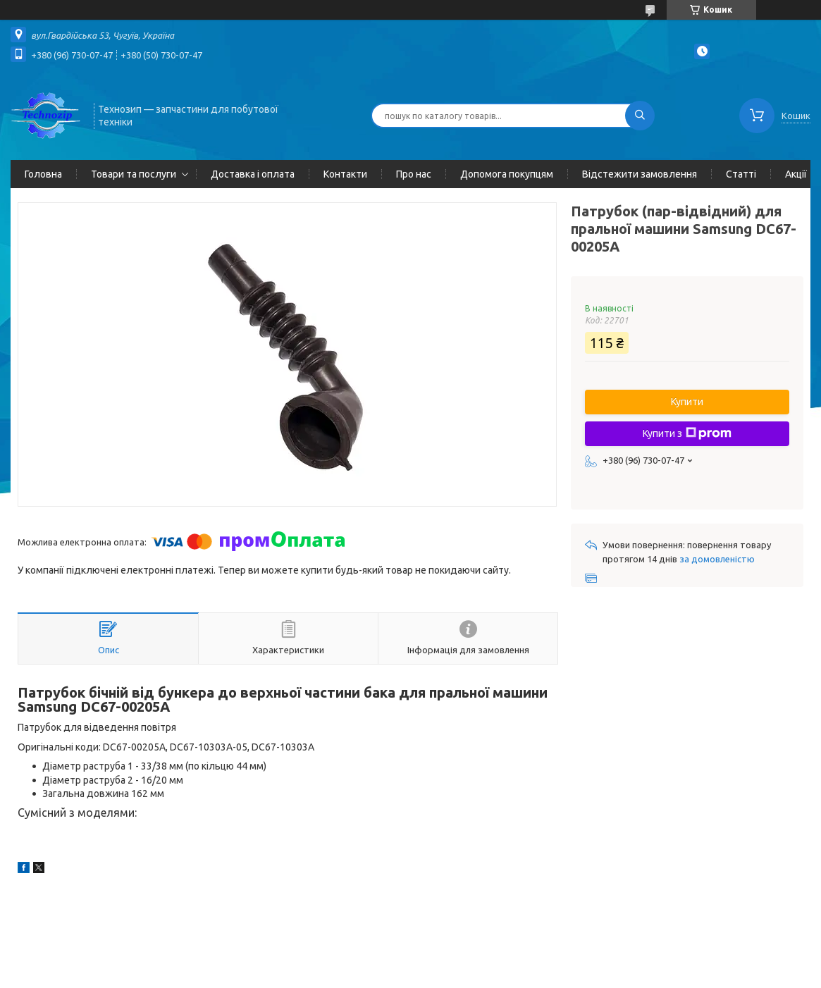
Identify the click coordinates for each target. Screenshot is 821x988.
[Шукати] (640, 115)
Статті (741, 174)
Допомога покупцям (506, 174)
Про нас (413, 174)
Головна (43, 174)
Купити (687, 401)
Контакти (345, 174)
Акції (796, 174)
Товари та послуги (133, 174)
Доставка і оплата (253, 174)
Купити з (687, 433)
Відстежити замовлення (639, 174)
